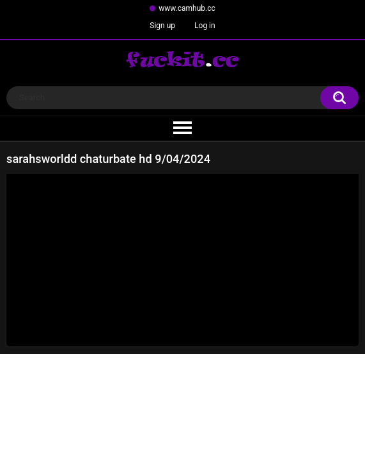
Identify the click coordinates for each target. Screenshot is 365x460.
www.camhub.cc (187, 8)
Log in (204, 25)
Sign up (162, 25)
